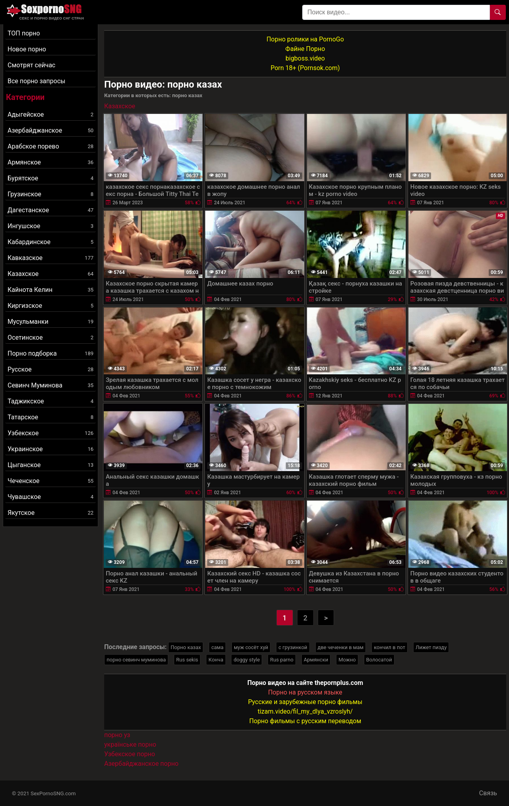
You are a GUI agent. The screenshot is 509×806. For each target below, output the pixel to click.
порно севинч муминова (136, 660)
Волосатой (379, 660)
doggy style (246, 660)
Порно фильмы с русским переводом (305, 721)
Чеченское (50, 481)
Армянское (50, 162)
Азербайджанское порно (141, 763)
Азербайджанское (50, 130)
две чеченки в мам (341, 647)
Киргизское (50, 305)
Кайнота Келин (50, 289)
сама (217, 647)
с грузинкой (292, 647)
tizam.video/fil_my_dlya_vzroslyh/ (305, 711)
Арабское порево (50, 146)
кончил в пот (389, 647)
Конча (215, 660)
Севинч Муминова (50, 385)
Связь (488, 793)
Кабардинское (50, 242)
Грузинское (50, 194)
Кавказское (50, 258)
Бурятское (50, 178)
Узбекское (50, 433)
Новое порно (27, 49)
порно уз (117, 735)
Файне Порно (305, 49)
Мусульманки (50, 321)
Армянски (316, 660)
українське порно (130, 744)
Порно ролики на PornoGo (305, 39)
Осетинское (50, 337)
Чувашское (50, 497)
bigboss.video (305, 58)
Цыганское (50, 465)
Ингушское (50, 226)
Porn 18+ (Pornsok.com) (305, 68)
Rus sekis (187, 660)
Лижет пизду (431, 647)
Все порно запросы (36, 81)
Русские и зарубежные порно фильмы (305, 702)
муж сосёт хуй (251, 647)
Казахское (50, 274)
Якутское (50, 512)
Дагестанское (50, 210)
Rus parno (281, 660)
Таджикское (50, 401)
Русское (50, 369)
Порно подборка (50, 353)
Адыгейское (50, 114)
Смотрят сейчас (31, 65)
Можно (347, 660)
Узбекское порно (129, 754)
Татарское (50, 417)
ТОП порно (24, 33)
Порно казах (186, 647)
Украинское (50, 449)
